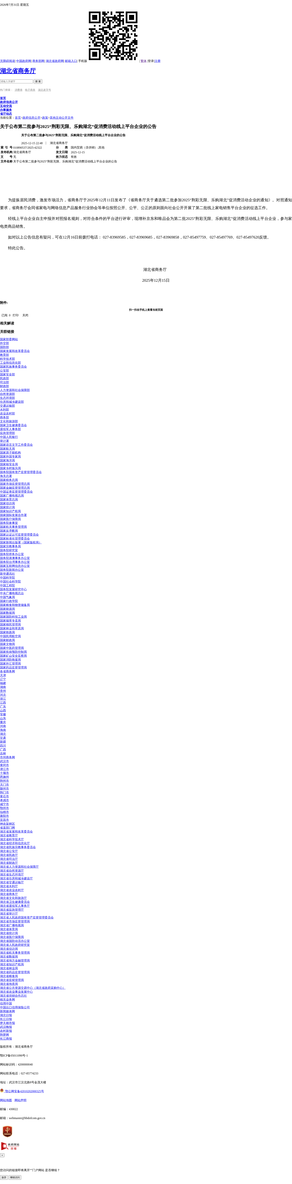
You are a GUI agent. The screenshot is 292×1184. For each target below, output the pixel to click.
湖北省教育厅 (9, 835)
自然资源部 (7, 394)
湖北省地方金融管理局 (15, 960)
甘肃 (3, 737)
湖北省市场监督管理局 (15, 921)
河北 (3, 694)
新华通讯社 (7, 573)
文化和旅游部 (9, 421)
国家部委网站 (9, 339)
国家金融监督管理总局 (15, 487)
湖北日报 (6, 1015)
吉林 (3, 753)
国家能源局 (7, 608)
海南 (3, 730)
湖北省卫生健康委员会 (15, 901)
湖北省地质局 (9, 983)
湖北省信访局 (9, 948)
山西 (3, 710)
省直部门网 (7, 827)
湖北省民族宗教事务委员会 (18, 847)
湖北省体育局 (9, 929)
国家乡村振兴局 (10, 468)
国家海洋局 (7, 460)
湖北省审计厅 (9, 913)
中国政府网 (23, 61)
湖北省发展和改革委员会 (16, 831)
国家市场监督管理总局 (15, 483)
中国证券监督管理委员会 (16, 491)
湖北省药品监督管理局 (15, 972)
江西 (3, 702)
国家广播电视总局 (12, 495)
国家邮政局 (7, 640)
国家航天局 (7, 448)
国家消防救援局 (10, 659)
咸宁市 (4, 804)
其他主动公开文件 (62, 117)
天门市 (4, 784)
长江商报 (6, 1038)
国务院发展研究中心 (13, 589)
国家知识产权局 (10, 511)
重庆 (3, 722)
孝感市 (4, 800)
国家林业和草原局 (12, 628)
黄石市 (4, 796)
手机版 (108, 61)
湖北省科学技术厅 (12, 839)
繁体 (144, 61)
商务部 (4, 417)
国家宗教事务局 (10, 546)
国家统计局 (7, 507)
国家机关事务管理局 (13, 526)
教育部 (4, 354)
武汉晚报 (6, 1026)
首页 (18, 117)
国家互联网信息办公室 (15, 565)
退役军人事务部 (10, 429)
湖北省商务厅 (18, 71)
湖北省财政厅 (9, 862)
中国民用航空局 (10, 636)
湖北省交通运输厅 (12, 882)
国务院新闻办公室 (12, 569)
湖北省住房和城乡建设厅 (16, 878)
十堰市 (4, 773)
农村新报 (6, 1030)
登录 (151, 61)
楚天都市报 (7, 1023)
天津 (3, 675)
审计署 (4, 440)
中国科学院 (7, 577)
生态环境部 (7, 397)
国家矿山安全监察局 (13, 655)
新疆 (3, 741)
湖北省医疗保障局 (12, 937)
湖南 (3, 687)
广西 (3, 749)
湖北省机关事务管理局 (15, 952)
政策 (45, 117)
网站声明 (20, 1100)
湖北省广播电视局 (12, 925)
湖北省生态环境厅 (12, 874)
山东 (3, 718)
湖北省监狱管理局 (12, 980)
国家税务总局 (9, 479)
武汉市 (4, 761)
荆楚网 (4, 1034)
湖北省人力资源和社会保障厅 (19, 866)
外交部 (4, 343)
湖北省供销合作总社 (13, 995)
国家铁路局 (7, 632)
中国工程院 (7, 585)
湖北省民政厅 (9, 855)
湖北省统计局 (9, 933)
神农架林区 (7, 823)
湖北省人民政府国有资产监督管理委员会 (27, 917)
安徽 (3, 714)
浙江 (3, 698)
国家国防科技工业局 (13, 616)
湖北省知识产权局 (12, 964)
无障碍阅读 (7, 61)
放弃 (3, 1177)
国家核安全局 (9, 464)
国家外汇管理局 (10, 663)
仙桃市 (4, 812)
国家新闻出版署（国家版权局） (21, 542)
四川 (3, 745)
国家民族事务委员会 (13, 366)
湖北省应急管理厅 (12, 909)
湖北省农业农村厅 (12, 890)
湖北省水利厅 (9, 886)
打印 (15, 315)
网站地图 (6, 1100)
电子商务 (30, 90)
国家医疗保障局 (10, 519)
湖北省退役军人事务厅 (15, 905)
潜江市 (4, 769)
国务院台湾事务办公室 (15, 562)
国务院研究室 (9, 550)
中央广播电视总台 (12, 593)
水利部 (4, 409)
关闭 (25, 315)
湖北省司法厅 (9, 858)
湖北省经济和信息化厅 (15, 843)
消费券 (19, 90)
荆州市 (4, 780)
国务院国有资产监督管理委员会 (21, 472)
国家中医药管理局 (12, 647)
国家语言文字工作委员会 (16, 444)
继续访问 (15, 1177)
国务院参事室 (9, 522)
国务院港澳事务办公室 (15, 558)
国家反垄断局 (9, 530)
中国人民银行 (9, 437)
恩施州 (4, 776)
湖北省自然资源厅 (12, 870)
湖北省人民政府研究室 (15, 944)
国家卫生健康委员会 (13, 425)
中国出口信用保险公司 (15, 1007)
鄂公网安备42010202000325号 (22, 1091)
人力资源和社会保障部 (15, 390)
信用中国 (6, 1003)
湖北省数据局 (9, 956)
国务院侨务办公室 (12, 554)
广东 (3, 706)
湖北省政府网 (55, 61)
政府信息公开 (31, 117)
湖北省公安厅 (9, 851)
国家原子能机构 (10, 452)
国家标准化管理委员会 (15, 538)
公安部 (4, 370)
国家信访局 (7, 503)
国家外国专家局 (10, 456)
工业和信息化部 (10, 362)
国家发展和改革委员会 (15, 351)
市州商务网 (7, 757)
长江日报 (6, 1019)
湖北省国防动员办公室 (15, 941)
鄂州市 (4, 808)
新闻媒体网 (7, 1011)
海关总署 (6, 476)
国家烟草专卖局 (10, 620)
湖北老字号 (44, 90)
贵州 (3, 690)
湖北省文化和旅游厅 (13, 898)
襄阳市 (4, 815)
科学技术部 (7, 358)
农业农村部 (7, 413)
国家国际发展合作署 (13, 515)
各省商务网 (7, 671)
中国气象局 (7, 597)
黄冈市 (4, 765)
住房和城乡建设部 (12, 401)
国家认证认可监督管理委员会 (19, 534)
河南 (3, 726)
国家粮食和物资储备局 (15, 605)
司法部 (4, 382)
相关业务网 (7, 999)
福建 (3, 683)
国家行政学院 (9, 601)
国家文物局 (7, 644)
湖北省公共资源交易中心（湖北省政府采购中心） (33, 987)
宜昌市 (4, 819)
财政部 (4, 386)
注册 (158, 61)
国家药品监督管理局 (13, 667)
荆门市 (4, 792)
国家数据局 (7, 612)
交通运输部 (7, 405)
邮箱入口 (71, 61)
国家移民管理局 (10, 624)
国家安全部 (7, 374)
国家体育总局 (9, 499)
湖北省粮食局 (9, 976)
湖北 (3, 733)
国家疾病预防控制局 (13, 651)
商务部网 (38, 61)
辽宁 (3, 679)
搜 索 (38, 81)
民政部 (4, 378)
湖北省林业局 (9, 968)
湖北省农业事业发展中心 (16, 991)
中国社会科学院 (10, 581)
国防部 (4, 347)
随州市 (4, 788)
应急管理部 (7, 433)
